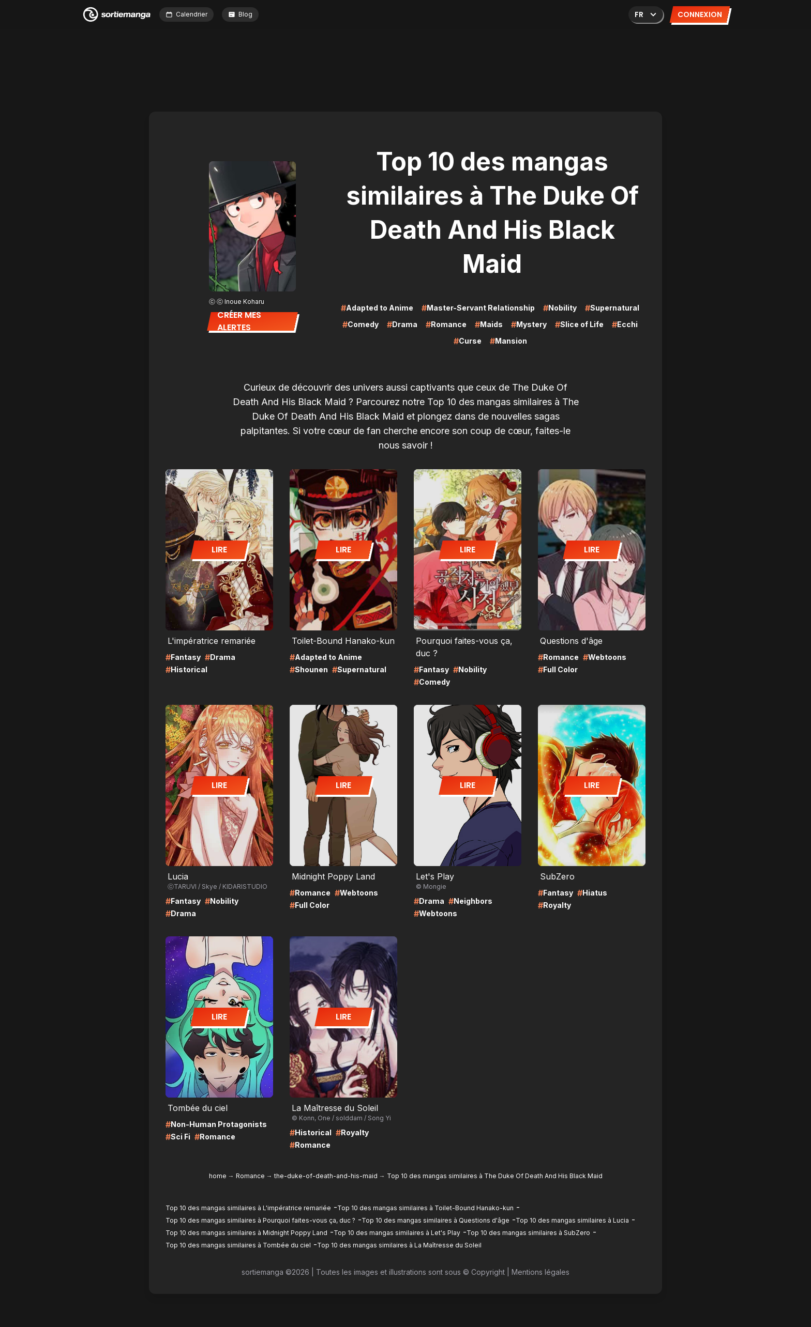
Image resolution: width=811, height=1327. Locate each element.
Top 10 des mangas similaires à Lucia (572, 1220)
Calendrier (186, 14)
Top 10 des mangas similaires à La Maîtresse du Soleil (399, 1245)
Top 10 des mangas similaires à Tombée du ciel (238, 1245)
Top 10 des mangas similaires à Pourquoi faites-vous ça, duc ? (260, 1220)
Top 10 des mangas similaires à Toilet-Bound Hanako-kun (425, 1208)
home (218, 1176)
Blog (240, 14)
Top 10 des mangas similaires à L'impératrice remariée (248, 1208)
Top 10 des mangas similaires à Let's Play (397, 1233)
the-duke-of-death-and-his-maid (326, 1176)
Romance (250, 1176)
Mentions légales (540, 1272)
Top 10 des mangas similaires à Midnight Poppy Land (246, 1233)
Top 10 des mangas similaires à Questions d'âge (435, 1220)
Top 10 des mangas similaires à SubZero (528, 1233)
